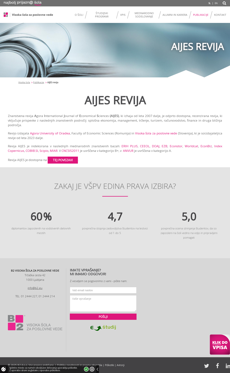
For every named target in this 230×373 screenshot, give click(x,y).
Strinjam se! (86, 369)
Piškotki (109, 365)
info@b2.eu (35, 288)
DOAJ (155, 146)
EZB (164, 146)
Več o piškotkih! (92, 369)
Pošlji (103, 317)
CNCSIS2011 (70, 151)
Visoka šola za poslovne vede (156, 133)
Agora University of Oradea (50, 133)
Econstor (176, 146)
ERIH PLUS (130, 146)
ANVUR (128, 151)
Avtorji (120, 365)
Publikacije (38, 82)
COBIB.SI (32, 151)
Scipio (44, 151)
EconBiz (206, 146)
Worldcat (191, 146)
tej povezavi (63, 160)
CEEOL (145, 146)
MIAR (54, 151)
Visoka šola (24, 82)
